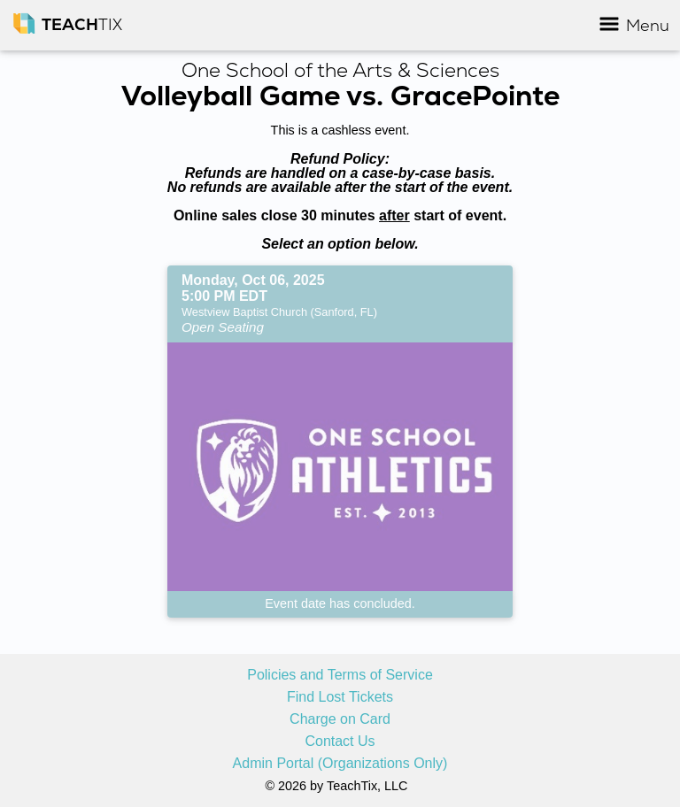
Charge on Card (340, 719)
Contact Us (340, 741)
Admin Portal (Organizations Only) (340, 764)
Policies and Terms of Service (340, 675)
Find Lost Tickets (340, 697)
